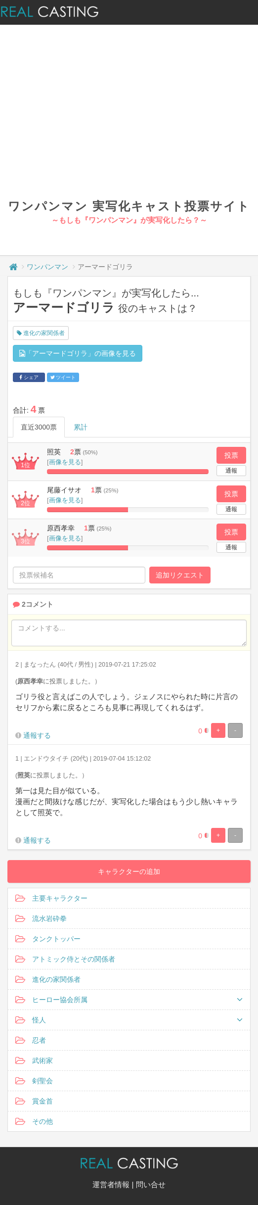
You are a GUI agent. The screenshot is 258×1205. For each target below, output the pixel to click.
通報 (231, 470)
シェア (29, 377)
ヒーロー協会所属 (129, 1000)
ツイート (63, 377)
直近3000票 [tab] (39, 427)
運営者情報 (110, 1184)
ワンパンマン (47, 267)
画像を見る (65, 462)
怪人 (129, 1020)
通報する (37, 735)
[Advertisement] (129, 123)
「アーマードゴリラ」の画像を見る (77, 353)
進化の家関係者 (41, 333)
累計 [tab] (80, 427)
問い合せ (151, 1184)
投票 (231, 455)
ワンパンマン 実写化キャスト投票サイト (129, 206)
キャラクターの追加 (129, 871)
